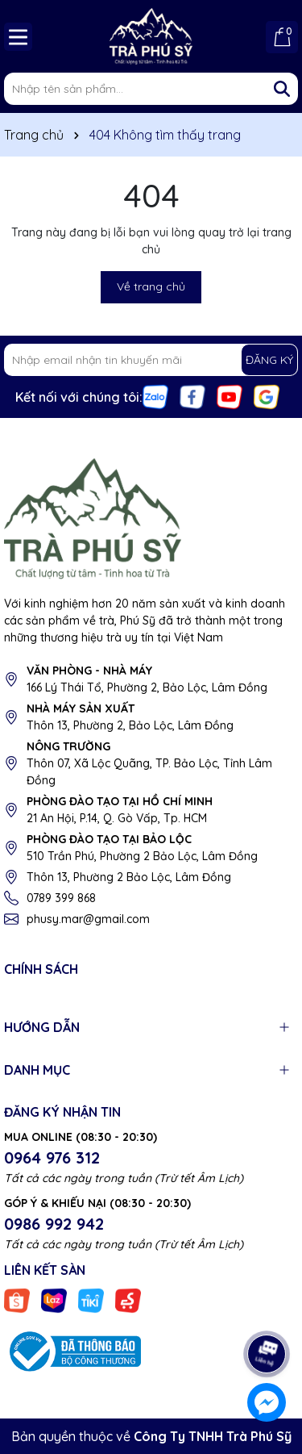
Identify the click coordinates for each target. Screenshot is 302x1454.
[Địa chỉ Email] (151, 360)
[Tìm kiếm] (282, 89)
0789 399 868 (61, 898)
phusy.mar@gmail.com (88, 919)
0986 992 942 (54, 1224)
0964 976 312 (52, 1157)
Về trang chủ (151, 286)
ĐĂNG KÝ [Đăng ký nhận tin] (269, 360)
